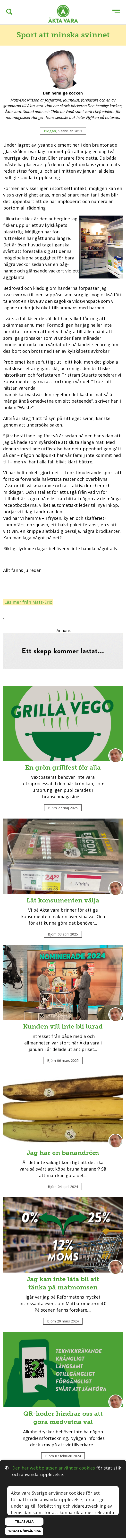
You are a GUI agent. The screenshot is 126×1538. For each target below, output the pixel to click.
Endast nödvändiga (24, 1531)
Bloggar (50, 131)
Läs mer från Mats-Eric (28, 602)
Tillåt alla (24, 1521)
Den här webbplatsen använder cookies (53, 1468)
